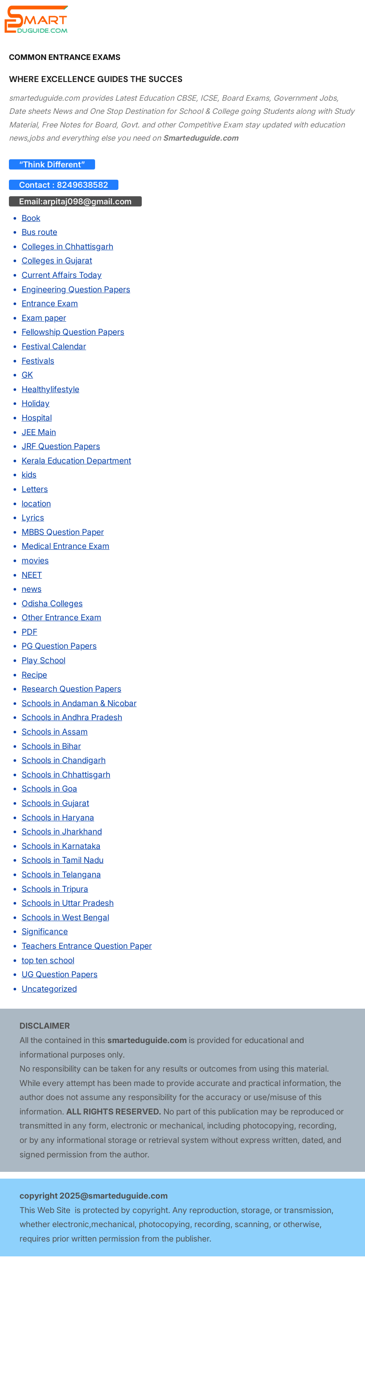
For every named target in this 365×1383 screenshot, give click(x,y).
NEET (32, 574)
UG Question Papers (60, 974)
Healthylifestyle (50, 389)
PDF (29, 632)
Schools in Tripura (55, 888)
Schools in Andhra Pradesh (72, 717)
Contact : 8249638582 (63, 185)
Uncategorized (49, 989)
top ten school (48, 960)
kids (29, 474)
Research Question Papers (71, 689)
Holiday (36, 403)
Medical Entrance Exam (66, 546)
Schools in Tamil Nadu (63, 860)
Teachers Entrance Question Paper (87, 946)
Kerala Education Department (76, 460)
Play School (43, 660)
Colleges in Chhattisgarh (67, 246)
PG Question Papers (59, 646)
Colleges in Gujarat (57, 260)
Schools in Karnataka (61, 846)
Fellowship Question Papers (73, 332)
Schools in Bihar (51, 746)
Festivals (38, 360)
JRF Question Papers (61, 446)
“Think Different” (52, 164)
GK (27, 375)
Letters (35, 489)
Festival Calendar (54, 346)
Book (31, 218)
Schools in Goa (49, 788)
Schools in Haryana (58, 817)
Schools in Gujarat (55, 803)
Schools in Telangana (61, 874)
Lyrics (33, 517)
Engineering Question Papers (76, 289)
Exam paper (44, 318)
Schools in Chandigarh (64, 760)
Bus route (39, 232)
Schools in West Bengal (65, 917)
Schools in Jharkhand (62, 831)
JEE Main (39, 432)
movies (35, 560)
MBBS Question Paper (63, 532)
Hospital (37, 418)
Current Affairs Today (62, 275)
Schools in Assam (55, 732)
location (36, 503)
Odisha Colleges (52, 603)
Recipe (34, 675)
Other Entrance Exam (61, 617)
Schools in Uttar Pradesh (68, 903)
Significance (45, 931)
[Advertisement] (182, 1319)
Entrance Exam (50, 303)
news (32, 589)
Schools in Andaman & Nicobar (79, 703)
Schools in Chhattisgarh (66, 774)
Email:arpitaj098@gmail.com (75, 201)
